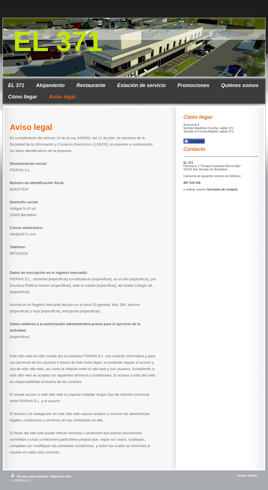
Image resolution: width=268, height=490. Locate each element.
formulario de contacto (222, 189)
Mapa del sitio (61, 476)
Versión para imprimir (30, 476)
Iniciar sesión (247, 475)
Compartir (194, 141)
